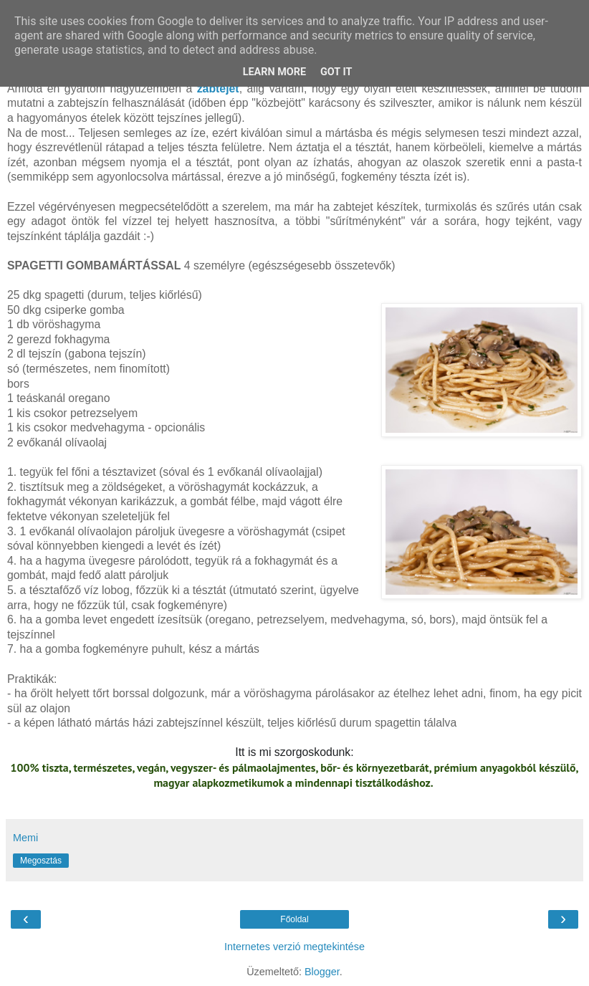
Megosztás (41, 861)
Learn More (274, 72)
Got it (336, 72)
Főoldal (294, 919)
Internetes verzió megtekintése (294, 946)
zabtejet (218, 88)
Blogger (322, 971)
